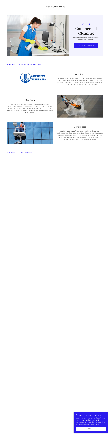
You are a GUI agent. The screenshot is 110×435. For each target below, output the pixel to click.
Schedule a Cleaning (86, 46)
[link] (55, 7)
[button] (101, 6)
